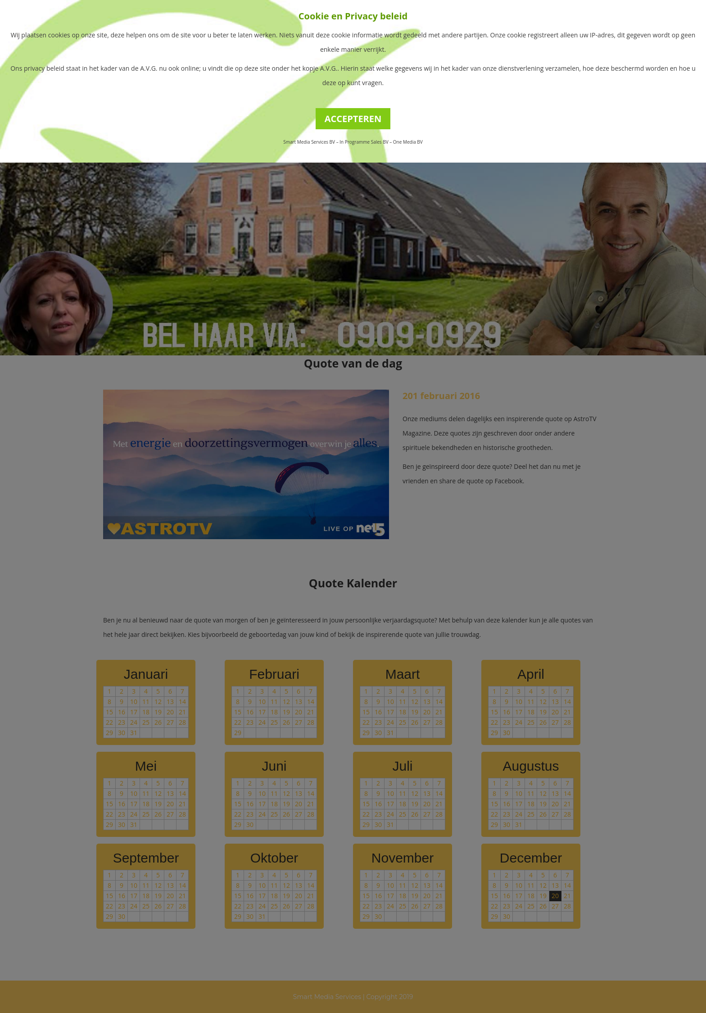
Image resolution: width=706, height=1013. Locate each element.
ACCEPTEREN (353, 119)
